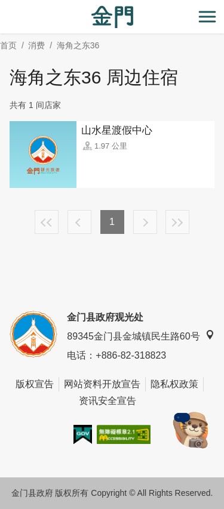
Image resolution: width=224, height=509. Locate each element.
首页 (8, 45)
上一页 (79, 222)
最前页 (47, 222)
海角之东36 (78, 45)
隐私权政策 (174, 384)
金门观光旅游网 (112, 17)
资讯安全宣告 (107, 401)
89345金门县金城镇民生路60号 (140, 335)
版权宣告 (35, 384)
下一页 (145, 222)
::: (4, 7)
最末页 (177, 222)
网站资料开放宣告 (102, 384)
